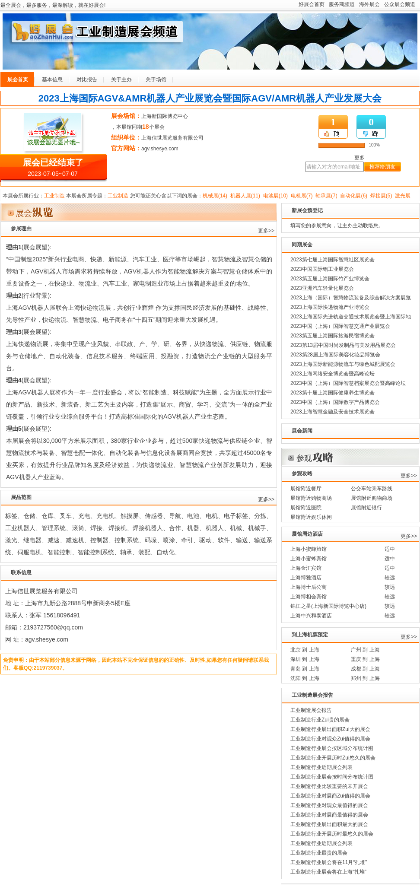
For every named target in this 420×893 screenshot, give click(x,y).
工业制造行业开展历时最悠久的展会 (331, 834)
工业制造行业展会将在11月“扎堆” (328, 862)
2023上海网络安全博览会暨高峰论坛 (332, 374)
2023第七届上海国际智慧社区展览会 (332, 260)
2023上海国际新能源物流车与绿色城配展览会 (342, 364)
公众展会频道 (399, 4)
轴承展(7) (326, 196)
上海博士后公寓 (308, 587)
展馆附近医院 (305, 508)
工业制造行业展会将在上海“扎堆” (328, 872)
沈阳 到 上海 (304, 678)
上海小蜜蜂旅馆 (308, 549)
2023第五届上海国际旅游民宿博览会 (332, 336)
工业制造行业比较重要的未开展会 (329, 786)
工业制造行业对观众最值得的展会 (329, 805)
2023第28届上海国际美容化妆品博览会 (335, 355)
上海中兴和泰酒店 (311, 616)
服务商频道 (342, 4)
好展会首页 (312, 4)
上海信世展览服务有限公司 (172, 138)
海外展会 (369, 4)
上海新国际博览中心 (164, 116)
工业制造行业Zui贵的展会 (320, 720)
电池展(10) (275, 196)
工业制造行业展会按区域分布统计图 (331, 748)
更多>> (266, 231)
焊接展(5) (381, 196)
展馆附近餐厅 (305, 489)
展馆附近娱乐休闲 (311, 517)
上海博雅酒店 (305, 578)
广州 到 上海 (365, 650)
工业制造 (54, 196)
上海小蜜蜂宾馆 (308, 559)
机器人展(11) (245, 196)
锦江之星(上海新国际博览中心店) (328, 606)
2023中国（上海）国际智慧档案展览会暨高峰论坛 (348, 383)
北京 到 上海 (304, 650)
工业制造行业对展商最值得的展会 (329, 815)
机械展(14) (215, 196)
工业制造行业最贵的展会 (318, 853)
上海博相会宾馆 (308, 597)
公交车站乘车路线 (371, 489)
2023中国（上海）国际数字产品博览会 (335, 402)
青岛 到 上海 (304, 669)
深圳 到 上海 (304, 659)
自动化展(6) (353, 196)
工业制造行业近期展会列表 (321, 767)
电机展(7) (302, 196)
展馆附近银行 (366, 508)
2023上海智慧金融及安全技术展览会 (332, 412)
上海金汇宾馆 (305, 568)
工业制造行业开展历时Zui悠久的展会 (332, 758)
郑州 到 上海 (365, 678)
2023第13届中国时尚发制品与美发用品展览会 (343, 345)
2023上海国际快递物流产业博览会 (329, 307)
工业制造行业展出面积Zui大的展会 (330, 729)
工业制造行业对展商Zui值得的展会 (330, 796)
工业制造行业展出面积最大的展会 (329, 824)
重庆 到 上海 (365, 659)
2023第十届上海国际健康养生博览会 (332, 393)
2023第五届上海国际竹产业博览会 (329, 279)
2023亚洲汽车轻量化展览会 (322, 288)
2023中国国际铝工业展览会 (322, 269)
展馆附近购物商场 (311, 498)
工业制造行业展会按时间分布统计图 (331, 777)
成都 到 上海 (365, 669)
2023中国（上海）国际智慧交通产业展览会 (340, 326)
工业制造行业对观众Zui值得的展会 (330, 739)
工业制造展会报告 (311, 710)
